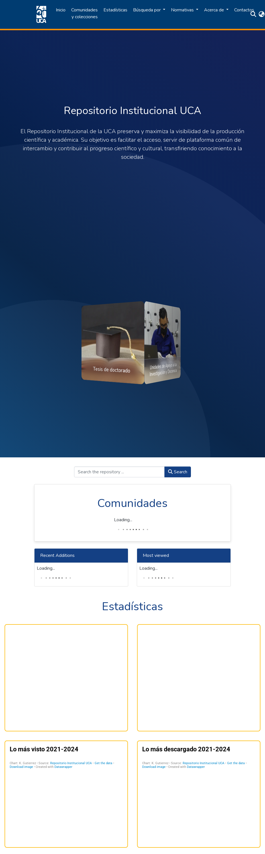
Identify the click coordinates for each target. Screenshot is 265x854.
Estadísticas (115, 10)
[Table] (66, 794)
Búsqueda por (147, 10)
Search (177, 472)
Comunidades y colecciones (84, 13)
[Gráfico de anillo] (66, 677)
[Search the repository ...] (119, 471)
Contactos (244, 10)
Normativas (183, 10)
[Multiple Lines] (198, 677)
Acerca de (214, 10)
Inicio (61, 10)
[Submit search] (253, 14)
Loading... (123, 520)
